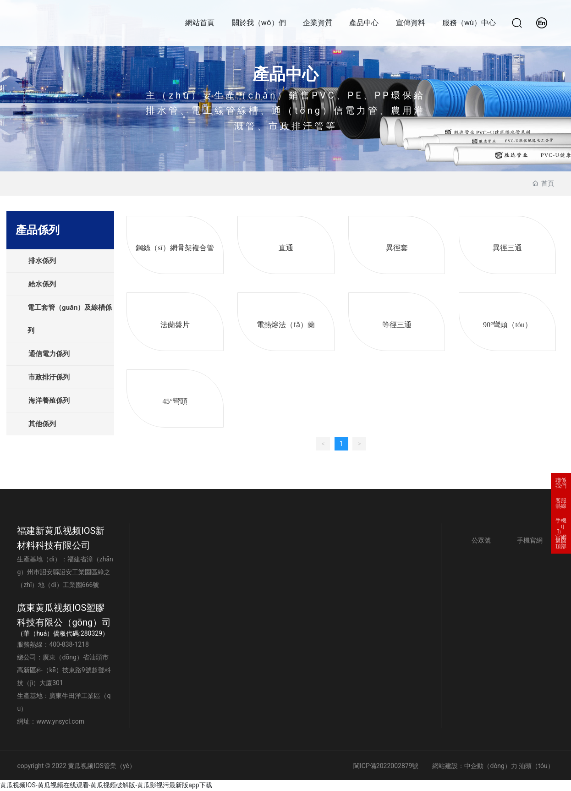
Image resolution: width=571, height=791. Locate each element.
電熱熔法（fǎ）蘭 (285, 325)
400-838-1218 (68, 644)
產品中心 (285, 74)
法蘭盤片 (175, 325)
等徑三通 (397, 325)
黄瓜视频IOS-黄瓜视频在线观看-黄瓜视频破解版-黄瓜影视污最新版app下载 (106, 785)
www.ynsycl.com (60, 721)
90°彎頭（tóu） (507, 325)
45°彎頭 (174, 401)
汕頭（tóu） (536, 765)
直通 (286, 248)
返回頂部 (560, 543)
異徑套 (397, 248)
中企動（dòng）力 (490, 765)
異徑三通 (507, 248)
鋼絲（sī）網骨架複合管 (175, 248)
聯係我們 (560, 483)
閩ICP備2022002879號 (385, 765)
